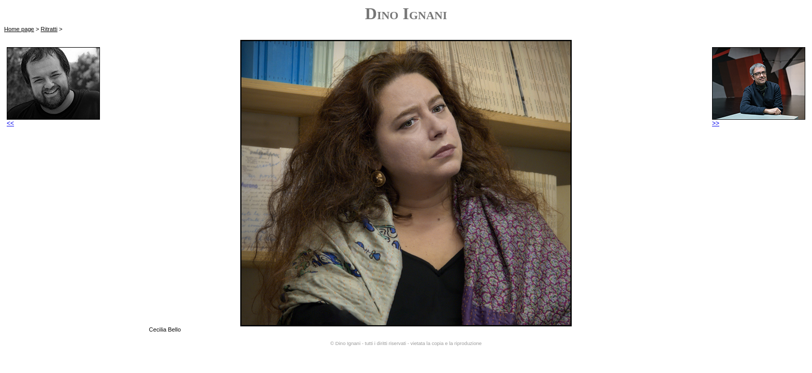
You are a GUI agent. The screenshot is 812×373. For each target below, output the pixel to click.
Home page (19, 29)
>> (758, 120)
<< (53, 120)
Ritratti (49, 29)
